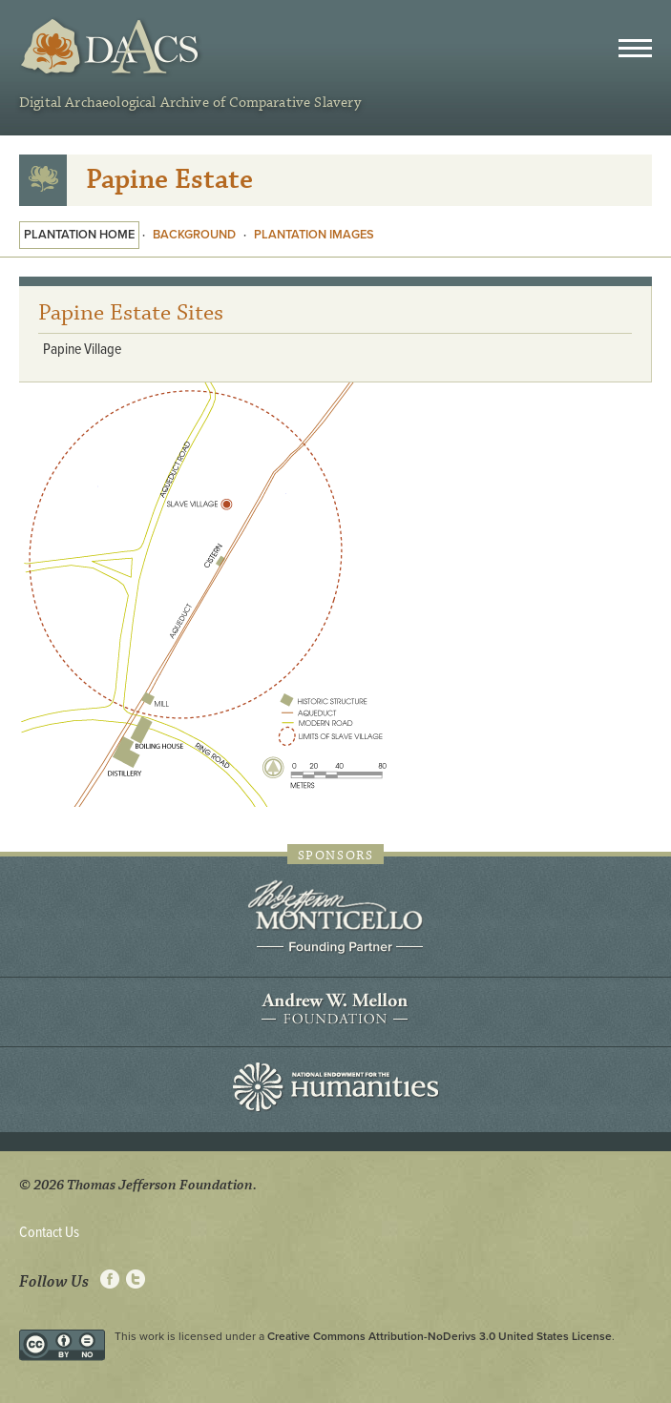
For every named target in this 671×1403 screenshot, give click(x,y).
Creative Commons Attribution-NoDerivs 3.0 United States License (439, 1336)
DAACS (112, 47)
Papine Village (82, 350)
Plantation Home (79, 234)
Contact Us (49, 1233)
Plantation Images (314, 234)
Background (194, 234)
